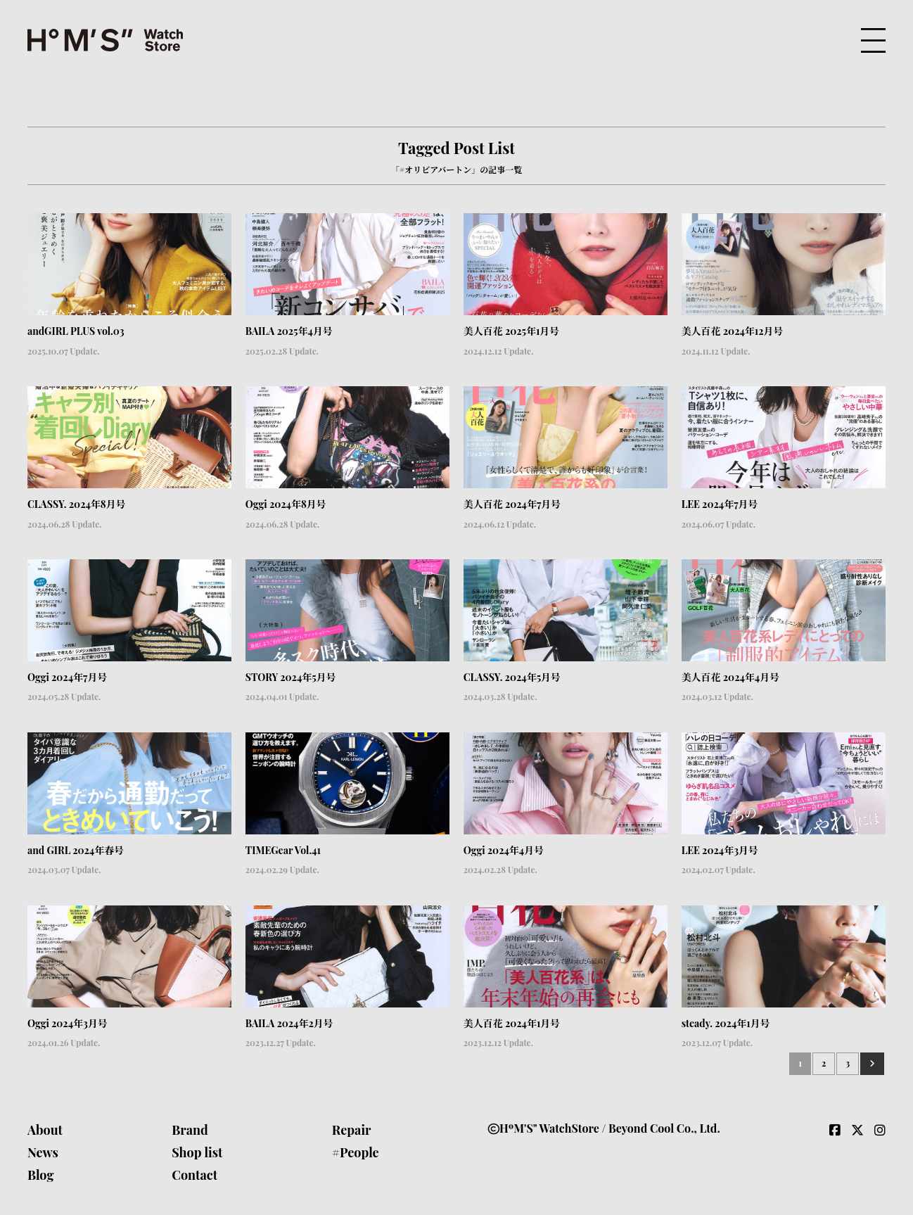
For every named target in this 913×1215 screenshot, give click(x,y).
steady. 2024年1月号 (726, 1023)
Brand (190, 1129)
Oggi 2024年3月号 (67, 1023)
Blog (40, 1174)
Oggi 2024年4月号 (504, 850)
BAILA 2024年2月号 (289, 1023)
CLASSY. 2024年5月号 (512, 677)
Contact (194, 1174)
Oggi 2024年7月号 (67, 677)
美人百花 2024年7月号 (512, 504)
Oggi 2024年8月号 (285, 504)
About (45, 1129)
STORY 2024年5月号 (290, 677)
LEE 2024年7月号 (720, 504)
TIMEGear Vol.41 (283, 850)
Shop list (197, 1152)
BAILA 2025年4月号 (289, 331)
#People (355, 1152)
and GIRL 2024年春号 (75, 850)
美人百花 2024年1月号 (512, 1023)
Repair (351, 1129)
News (42, 1152)
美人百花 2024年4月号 (731, 677)
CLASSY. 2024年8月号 (76, 504)
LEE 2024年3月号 (720, 850)
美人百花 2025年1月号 (512, 331)
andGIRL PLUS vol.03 (75, 331)
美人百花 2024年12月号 (733, 331)
